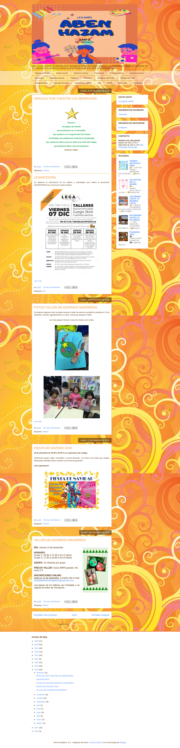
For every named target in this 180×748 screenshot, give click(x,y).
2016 (36, 731)
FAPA (109, 83)
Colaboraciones (57, 78)
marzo (39, 719)
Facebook (99, 73)
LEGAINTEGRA (45, 177)
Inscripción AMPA (126, 101)
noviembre (41, 694)
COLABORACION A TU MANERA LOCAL (135, 199)
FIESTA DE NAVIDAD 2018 (53, 448)
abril (39, 716)
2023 (36, 652)
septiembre (41, 702)
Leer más (38, 281)
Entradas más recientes (45, 615)
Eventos (87, 78)
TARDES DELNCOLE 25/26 (135, 163)
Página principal (42, 73)
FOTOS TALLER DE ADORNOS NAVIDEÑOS (65, 307)
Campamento (41, 83)
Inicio (74, 615)
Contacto (137, 83)
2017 (36, 728)
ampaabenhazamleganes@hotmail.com (54, 580)
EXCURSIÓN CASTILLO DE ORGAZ (135, 217)
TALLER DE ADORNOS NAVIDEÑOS (60, 540)
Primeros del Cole (106, 78)
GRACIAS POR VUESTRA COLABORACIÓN (65, 98)
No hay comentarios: (52, 166)
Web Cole (122, 83)
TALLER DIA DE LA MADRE (135, 182)
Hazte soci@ (62, 73)
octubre (40, 698)
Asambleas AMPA (83, 83)
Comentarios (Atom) (77, 624)
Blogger (123, 742)
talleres (46, 432)
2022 (36, 655)
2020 (36, 662)
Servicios (39, 78)
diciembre (41, 673)
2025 (36, 644)
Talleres (74, 78)
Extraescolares (117, 73)
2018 (36, 670)
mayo (39, 712)
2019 (36, 666)
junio (39, 709)
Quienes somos (81, 73)
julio (38, 705)
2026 (36, 641)
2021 (36, 659)
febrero (40, 723)
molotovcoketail (95, 742)
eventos (46, 170)
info (44, 291)
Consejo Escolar (61, 83)
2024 (36, 648)
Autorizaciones (137, 73)
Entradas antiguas (100, 615)
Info (99, 83)
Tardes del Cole (127, 78)
